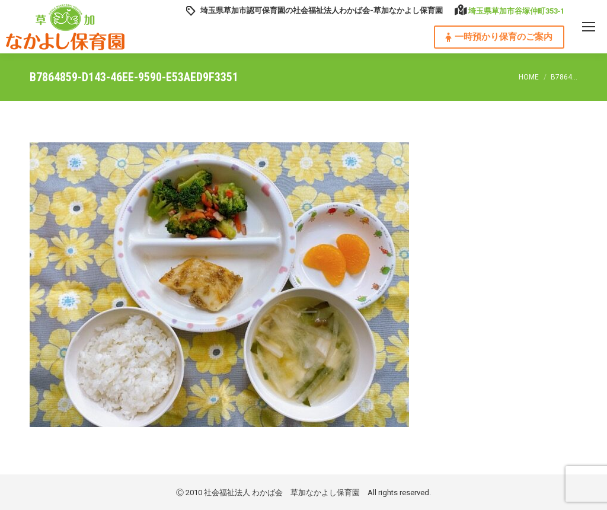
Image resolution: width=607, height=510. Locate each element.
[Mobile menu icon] (588, 26)
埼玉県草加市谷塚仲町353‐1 (516, 11)
